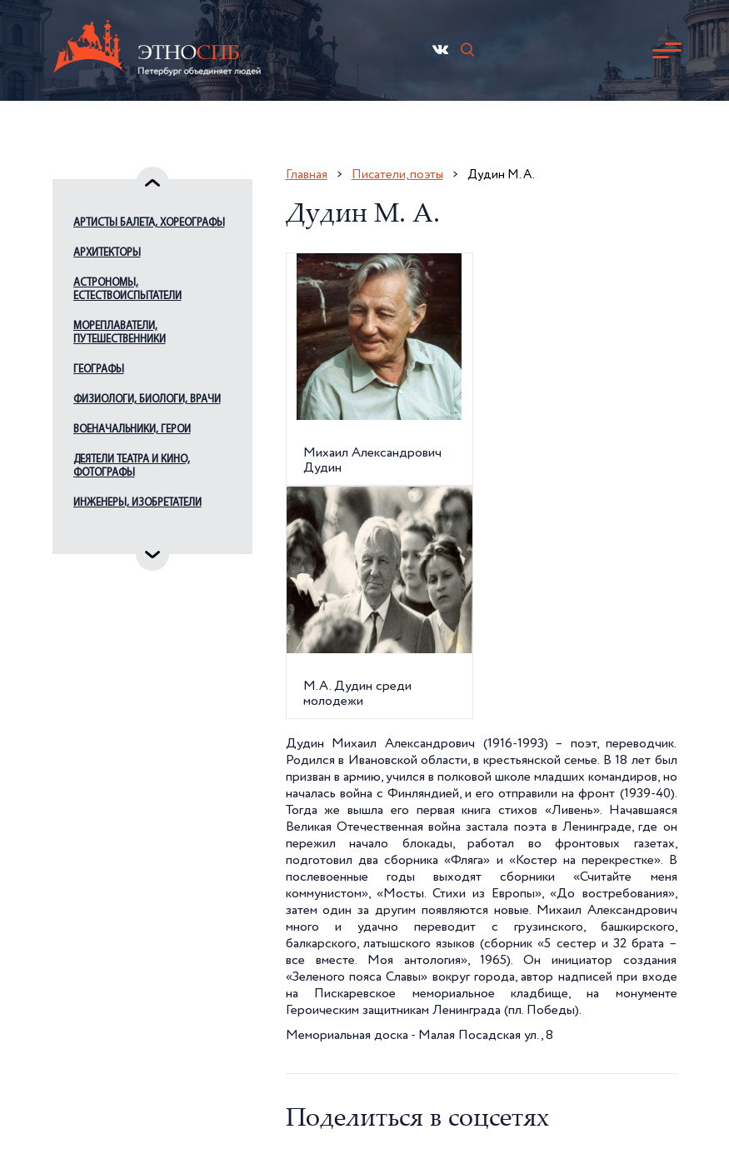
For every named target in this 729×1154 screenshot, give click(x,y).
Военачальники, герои (132, 429)
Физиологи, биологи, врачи (147, 399)
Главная (306, 174)
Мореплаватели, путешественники (119, 333)
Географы (98, 369)
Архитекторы (107, 252)
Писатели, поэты (397, 174)
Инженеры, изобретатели (137, 502)
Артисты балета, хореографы (149, 222)
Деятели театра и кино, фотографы (131, 466)
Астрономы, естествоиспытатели (127, 289)
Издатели (97, 532)
